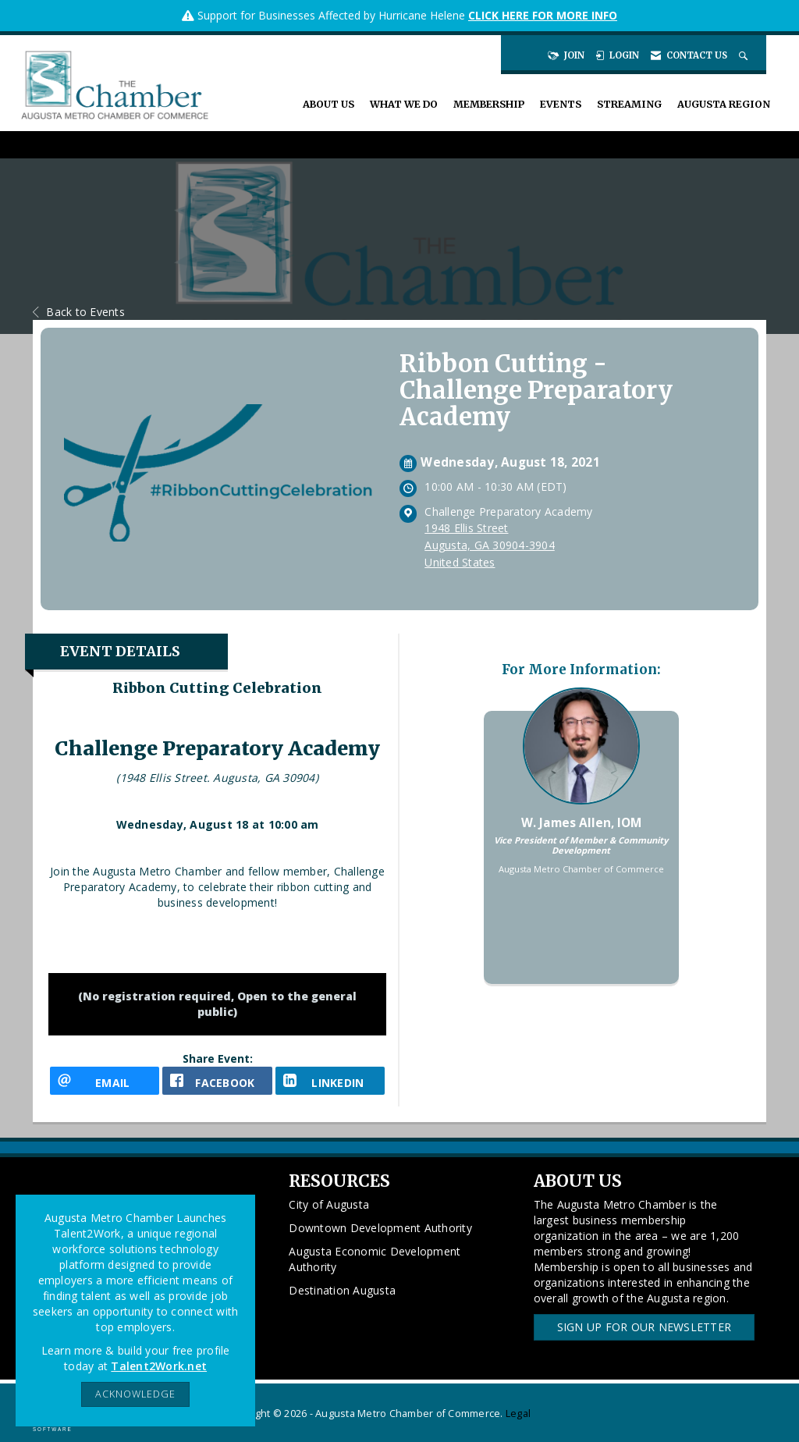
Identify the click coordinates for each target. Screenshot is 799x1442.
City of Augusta (329, 1204)
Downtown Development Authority (380, 1227)
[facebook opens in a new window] (217, 1081)
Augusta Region (723, 104)
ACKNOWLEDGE (135, 1394)
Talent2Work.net (159, 1366)
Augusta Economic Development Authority (374, 1259)
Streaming (629, 104)
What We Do (404, 104)
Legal (518, 1413)
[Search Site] (745, 55)
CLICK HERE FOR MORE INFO (542, 15)
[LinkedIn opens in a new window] (330, 1081)
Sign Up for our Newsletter (644, 1326)
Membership (488, 104)
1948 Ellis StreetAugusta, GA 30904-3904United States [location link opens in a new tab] (489, 545)
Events (560, 104)
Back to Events (79, 311)
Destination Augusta (342, 1290)
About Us (328, 104)
